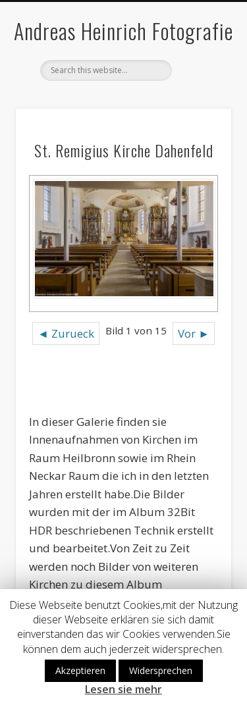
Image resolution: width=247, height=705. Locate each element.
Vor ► (193, 333)
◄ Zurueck (66, 333)
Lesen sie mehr (123, 689)
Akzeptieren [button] (80, 670)
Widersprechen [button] (160, 670)
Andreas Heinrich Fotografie (123, 30)
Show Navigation (199, 117)
